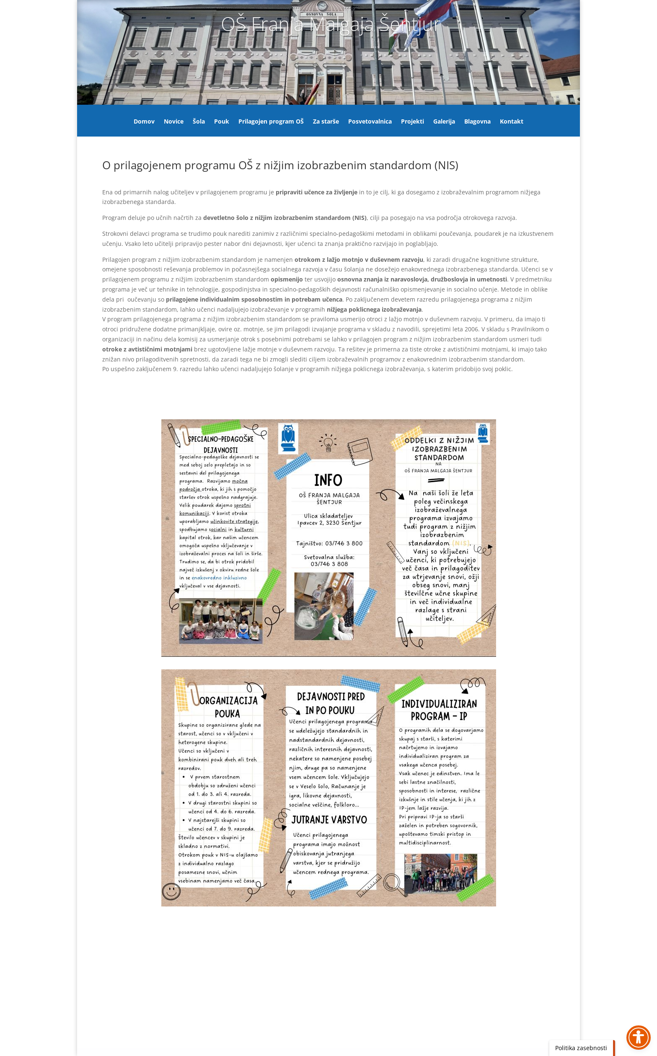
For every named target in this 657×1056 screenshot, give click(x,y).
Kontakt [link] (511, 122)
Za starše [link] (326, 122)
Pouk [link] (221, 122)
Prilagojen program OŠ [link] (271, 122)
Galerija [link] (444, 122)
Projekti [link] (412, 122)
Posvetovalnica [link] (370, 122)
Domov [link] (144, 122)
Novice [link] (174, 122)
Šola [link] (199, 122)
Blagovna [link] (477, 122)
